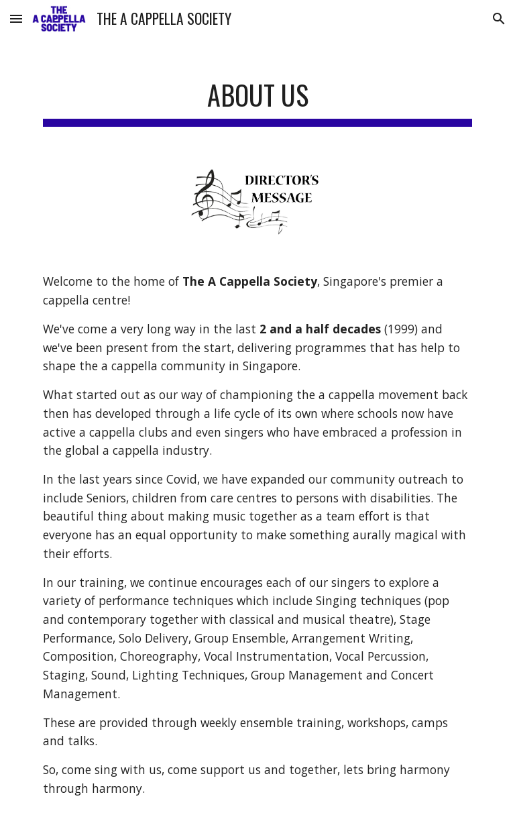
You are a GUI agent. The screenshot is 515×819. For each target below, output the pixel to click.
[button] (16, 18)
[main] (257, 94)
